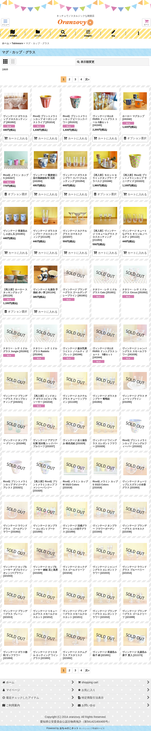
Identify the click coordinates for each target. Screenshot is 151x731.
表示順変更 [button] (85, 61)
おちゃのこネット (69, 728)
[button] (5, 22)
